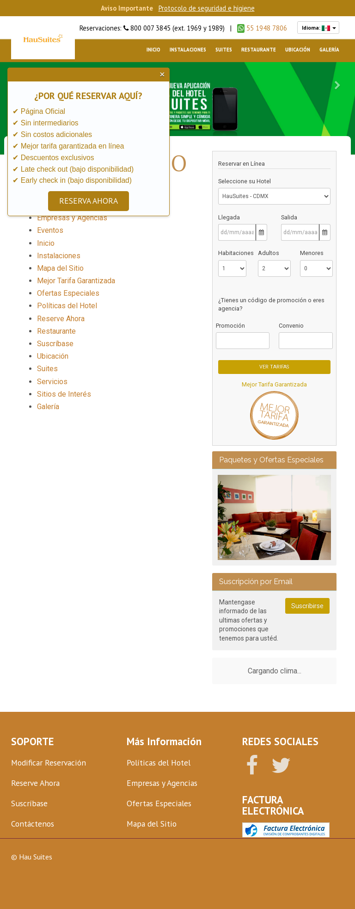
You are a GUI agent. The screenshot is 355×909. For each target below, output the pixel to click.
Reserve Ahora (61, 318)
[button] (337, 85)
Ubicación (297, 49)
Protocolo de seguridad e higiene (207, 8)
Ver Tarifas (274, 367)
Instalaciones (188, 49)
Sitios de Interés (64, 394)
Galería (329, 49)
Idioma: (318, 27)
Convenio (291, 325)
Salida (289, 217)
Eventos (50, 230)
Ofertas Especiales (68, 293)
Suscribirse (307, 605)
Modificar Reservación (48, 762)
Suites (223, 49)
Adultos (268, 252)
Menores (312, 252)
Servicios (52, 381)
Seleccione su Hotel (244, 181)
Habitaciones (232, 252)
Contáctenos (32, 823)
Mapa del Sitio (60, 268)
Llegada (229, 217)
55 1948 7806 (262, 28)
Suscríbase (55, 343)
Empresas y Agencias (72, 217)
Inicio (153, 49)
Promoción (230, 325)
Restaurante (258, 49)
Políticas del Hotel (67, 305)
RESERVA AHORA (87, 200)
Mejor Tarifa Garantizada (274, 384)
